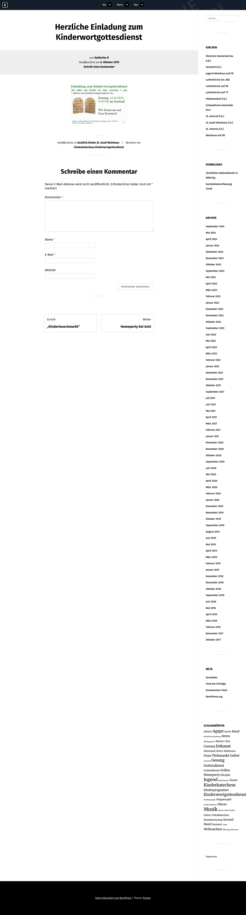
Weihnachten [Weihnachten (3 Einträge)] (213, 829)
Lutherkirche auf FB (217, 86)
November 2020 (215, 448)
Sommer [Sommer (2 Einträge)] (217, 824)
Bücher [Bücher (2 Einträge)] (220, 741)
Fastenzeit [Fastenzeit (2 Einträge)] (210, 750)
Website (50, 270)
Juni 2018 (211, 601)
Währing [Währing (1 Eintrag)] (226, 830)
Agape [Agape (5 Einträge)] (218, 731)
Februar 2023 (213, 296)
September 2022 (215, 328)
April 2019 (211, 550)
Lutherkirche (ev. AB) (218, 79)
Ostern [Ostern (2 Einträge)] (207, 815)
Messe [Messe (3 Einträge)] (222, 804)
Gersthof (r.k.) (214, 67)
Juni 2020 (211, 468)
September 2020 (215, 461)
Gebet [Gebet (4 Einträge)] (235, 755)
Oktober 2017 (213, 639)
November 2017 (214, 633)
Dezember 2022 (214, 309)
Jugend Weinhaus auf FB (219, 73)
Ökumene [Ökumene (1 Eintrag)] (234, 830)
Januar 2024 (212, 245)
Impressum (211, 856)
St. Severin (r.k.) (215, 128)
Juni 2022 (211, 334)
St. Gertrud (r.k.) (215, 116)
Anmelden (211, 677)
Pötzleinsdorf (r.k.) (216, 98)
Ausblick (82, 142)
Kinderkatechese (84, 147)
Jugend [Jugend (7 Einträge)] (211, 779)
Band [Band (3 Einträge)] (235, 731)
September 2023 (215, 270)
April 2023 (211, 283)
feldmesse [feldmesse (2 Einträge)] (230, 750)
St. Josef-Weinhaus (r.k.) (219, 122)
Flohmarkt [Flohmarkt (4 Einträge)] (221, 755)
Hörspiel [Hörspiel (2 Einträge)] (225, 774)
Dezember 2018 (214, 576)
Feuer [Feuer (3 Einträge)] (207, 755)
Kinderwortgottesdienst (109, 147)
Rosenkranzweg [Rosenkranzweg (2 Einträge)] (213, 819)
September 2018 (215, 595)
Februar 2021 (213, 429)
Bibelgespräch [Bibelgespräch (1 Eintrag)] (209, 742)
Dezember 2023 (214, 251)
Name (50, 239)
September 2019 (215, 525)
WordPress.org (214, 696)
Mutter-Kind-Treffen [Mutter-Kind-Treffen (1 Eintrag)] (226, 810)
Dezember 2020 (215, 442)
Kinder (92, 142)
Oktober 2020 (213, 455)
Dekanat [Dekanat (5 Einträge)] (223, 746)
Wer (136, 4)
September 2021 (215, 391)
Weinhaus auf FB (215, 135)
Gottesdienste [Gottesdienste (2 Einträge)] (212, 770)
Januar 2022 (212, 366)
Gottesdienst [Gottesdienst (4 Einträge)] (214, 765)
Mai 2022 (211, 340)
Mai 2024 (211, 232)
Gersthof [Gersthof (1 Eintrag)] (207, 761)
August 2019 (213, 531)
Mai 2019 (211, 544)
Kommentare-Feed (216, 690)
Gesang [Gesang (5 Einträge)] (218, 760)
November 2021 (214, 379)
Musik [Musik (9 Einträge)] (211, 809)
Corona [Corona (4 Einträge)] (209, 746)
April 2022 (211, 347)
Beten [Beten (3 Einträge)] (226, 736)
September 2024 (215, 226)
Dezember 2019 (214, 506)
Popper (147, 898)
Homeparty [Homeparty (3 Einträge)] (212, 775)
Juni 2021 (211, 404)
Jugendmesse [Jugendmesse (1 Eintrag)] (223, 780)
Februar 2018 (213, 627)
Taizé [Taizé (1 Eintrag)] (225, 825)
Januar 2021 (212, 436)
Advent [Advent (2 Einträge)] (208, 731)
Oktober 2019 (213, 518)
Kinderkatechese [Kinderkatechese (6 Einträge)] (220, 785)
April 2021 (211, 417)
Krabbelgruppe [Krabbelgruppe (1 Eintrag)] (210, 800)
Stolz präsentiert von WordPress (113, 898)
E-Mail (50, 255)
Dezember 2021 (214, 372)
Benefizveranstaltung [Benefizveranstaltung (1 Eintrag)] (212, 737)
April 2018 (211, 614)
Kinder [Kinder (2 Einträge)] (234, 780)
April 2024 (211, 239)
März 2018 (211, 620)
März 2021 (211, 423)
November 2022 (215, 315)
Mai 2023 (211, 277)
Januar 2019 (212, 569)
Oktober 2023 (213, 264)
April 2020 (211, 480)
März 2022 (211, 353)
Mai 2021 (211, 410)
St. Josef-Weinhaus (108, 142)
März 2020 (211, 487)
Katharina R (101, 57)
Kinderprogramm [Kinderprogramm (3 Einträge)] (216, 790)
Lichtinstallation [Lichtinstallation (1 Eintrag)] (210, 805)
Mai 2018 (211, 608)
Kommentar (54, 197)
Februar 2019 (213, 563)
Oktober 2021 (213, 385)
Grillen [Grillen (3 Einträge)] (225, 770)
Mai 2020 (211, 474)
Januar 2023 (212, 302)
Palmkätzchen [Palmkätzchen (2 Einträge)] (220, 815)
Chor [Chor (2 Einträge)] (227, 741)
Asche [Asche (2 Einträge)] (227, 731)
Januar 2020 (212, 499)
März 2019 (211, 557)
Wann (120, 4)
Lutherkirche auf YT (217, 92)
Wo (104, 4)
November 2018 (215, 582)
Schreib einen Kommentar (99, 66)
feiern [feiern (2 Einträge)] (219, 750)
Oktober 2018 (213, 588)
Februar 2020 (213, 493)
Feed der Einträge (216, 683)
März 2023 (211, 290)
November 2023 (215, 258)
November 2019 (215, 512)
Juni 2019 (211, 537)
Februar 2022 (213, 359)
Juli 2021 (210, 398)
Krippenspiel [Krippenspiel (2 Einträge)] (223, 799)
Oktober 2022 (213, 321)
